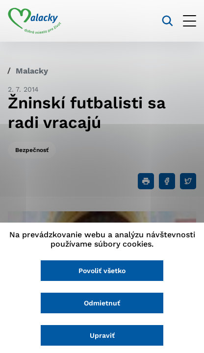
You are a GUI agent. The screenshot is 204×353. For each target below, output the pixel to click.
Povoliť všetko (102, 271)
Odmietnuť (102, 303)
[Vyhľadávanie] (167, 20)
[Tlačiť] (146, 181)
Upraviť (102, 335)
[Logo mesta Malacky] (34, 21)
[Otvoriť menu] (189, 20)
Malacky (32, 71)
